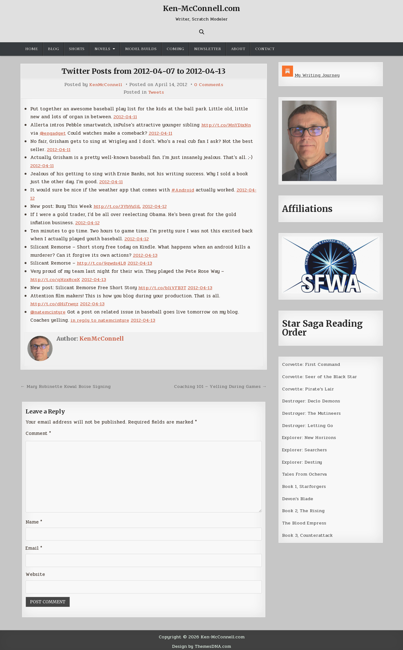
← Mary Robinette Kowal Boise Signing (66, 383)
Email (34, 545)
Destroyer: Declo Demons (311, 400)
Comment (38, 430)
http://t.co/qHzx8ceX (55, 277)
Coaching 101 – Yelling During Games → (219, 383)
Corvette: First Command (312, 364)
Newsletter (207, 48)
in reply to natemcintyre (100, 317)
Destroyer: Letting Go (308, 424)
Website (35, 572)
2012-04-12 (155, 204)
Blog (53, 48)
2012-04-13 (145, 253)
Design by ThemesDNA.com (201, 643)
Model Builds (141, 48)
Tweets (155, 92)
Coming (175, 48)
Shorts (76, 48)
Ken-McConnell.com (201, 8)
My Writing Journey (318, 75)
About (238, 48)
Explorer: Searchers (305, 448)
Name (34, 519)
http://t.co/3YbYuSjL (117, 204)
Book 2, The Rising (303, 508)
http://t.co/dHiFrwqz (54, 301)
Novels (102, 48)
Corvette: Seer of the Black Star (320, 376)
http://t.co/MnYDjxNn (226, 124)
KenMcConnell (105, 84)
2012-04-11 (125, 116)
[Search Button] (201, 31)
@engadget (53, 132)
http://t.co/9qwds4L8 (102, 261)
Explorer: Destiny (302, 460)
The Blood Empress (304, 521)
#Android (183, 188)
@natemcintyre (48, 309)
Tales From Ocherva (305, 473)
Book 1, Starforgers (304, 485)
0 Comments (208, 84)
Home (31, 48)
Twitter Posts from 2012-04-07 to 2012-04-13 (144, 71)
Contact (264, 48)
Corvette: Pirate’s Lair (309, 388)
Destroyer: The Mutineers (312, 412)
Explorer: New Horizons (310, 436)
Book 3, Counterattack (308, 533)
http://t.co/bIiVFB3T (162, 285)
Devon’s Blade (298, 497)
